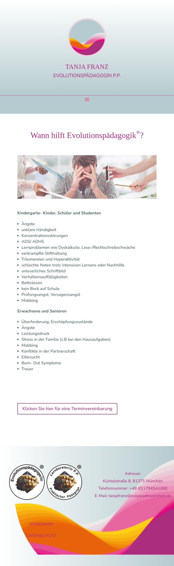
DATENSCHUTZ (41, 535)
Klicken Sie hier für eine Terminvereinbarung (67, 409)
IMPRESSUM (41, 524)
